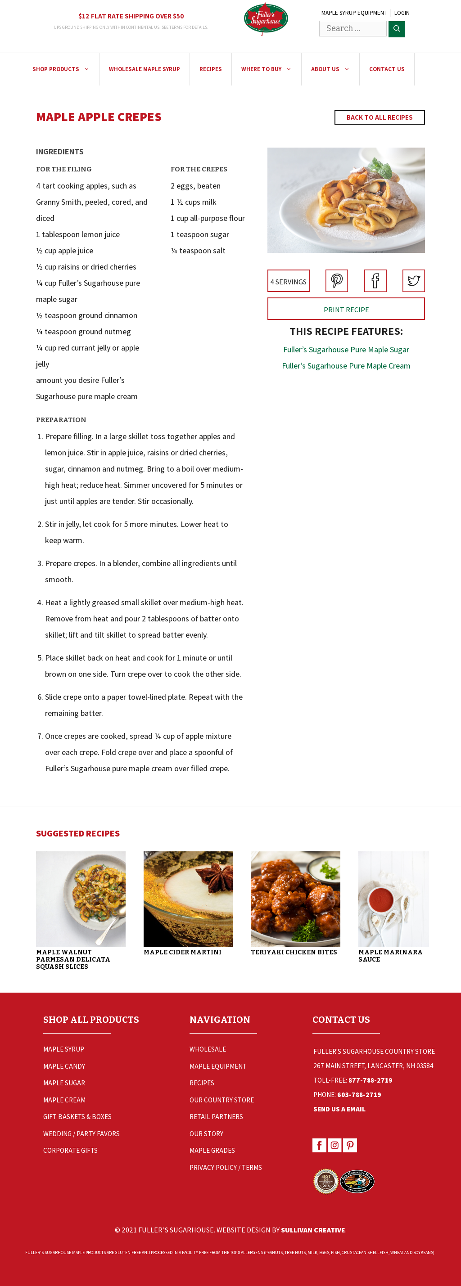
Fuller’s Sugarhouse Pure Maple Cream (346, 365)
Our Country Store (222, 1100)
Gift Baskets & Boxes (77, 1116)
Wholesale (208, 1049)
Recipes (210, 69)
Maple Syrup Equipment (354, 13)
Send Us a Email (339, 1109)
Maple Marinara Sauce (392, 956)
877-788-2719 (370, 1080)
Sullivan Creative (313, 1229)
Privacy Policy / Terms (226, 1167)
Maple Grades (212, 1150)
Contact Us (387, 69)
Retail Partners (216, 1116)
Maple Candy (64, 1066)
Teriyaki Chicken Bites (295, 952)
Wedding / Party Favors (81, 1133)
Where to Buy (271, 69)
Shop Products (65, 69)
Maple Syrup (63, 1049)
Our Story (206, 1133)
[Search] (397, 29)
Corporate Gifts (70, 1150)
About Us (335, 69)
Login (402, 13)
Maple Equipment (218, 1066)
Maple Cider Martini (183, 952)
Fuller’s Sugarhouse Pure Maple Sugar (346, 349)
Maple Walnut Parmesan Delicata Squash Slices (73, 960)
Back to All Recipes (380, 117)
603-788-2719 (359, 1094)
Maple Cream (64, 1100)
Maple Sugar (64, 1083)
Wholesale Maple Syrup (144, 69)
